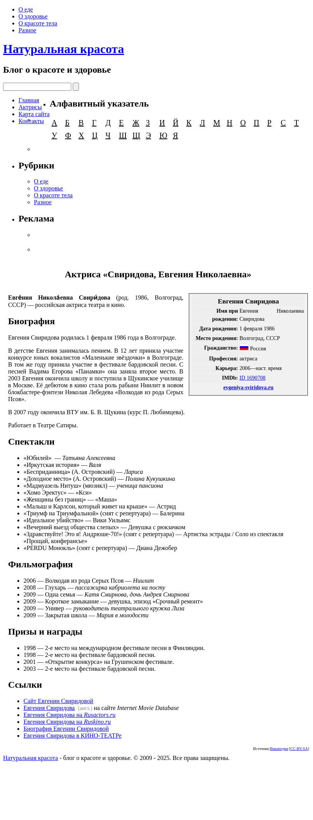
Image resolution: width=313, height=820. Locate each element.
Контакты (31, 121)
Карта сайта (34, 114)
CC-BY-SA (299, 749)
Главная (28, 100)
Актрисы (30, 107)
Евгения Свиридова (49, 708)
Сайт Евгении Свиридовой (58, 701)
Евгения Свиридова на (69, 715)
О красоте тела (37, 23)
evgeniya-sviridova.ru (248, 387)
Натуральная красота (63, 49)
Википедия (279, 749)
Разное (27, 30)
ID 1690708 (252, 378)
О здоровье (33, 16)
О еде (25, 9)
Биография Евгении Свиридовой (66, 728)
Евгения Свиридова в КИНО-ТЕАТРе (72, 735)
